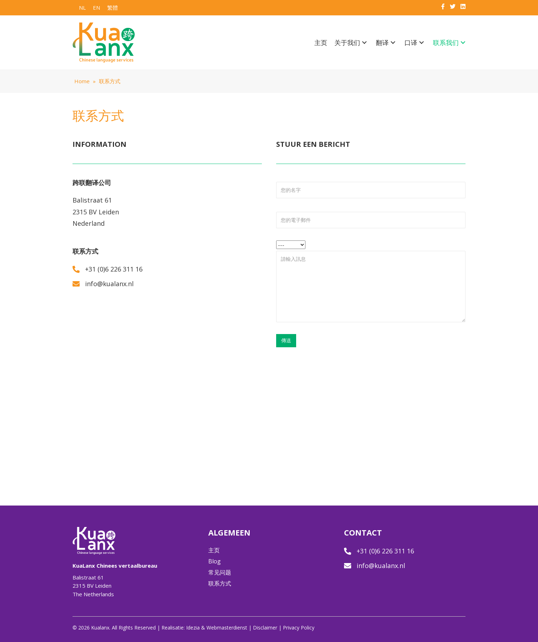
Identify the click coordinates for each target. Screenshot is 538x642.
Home (82, 81)
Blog (214, 561)
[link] (321, 42)
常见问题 (219, 572)
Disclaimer (265, 627)
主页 (214, 550)
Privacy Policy (298, 627)
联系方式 (219, 583)
